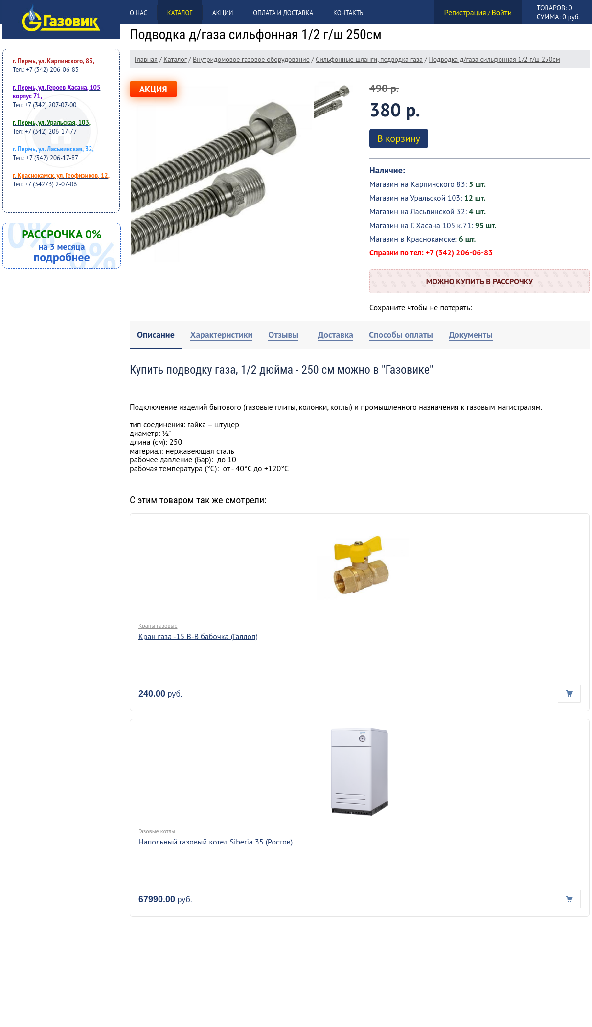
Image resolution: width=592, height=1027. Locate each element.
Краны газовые (157, 625)
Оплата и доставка (283, 13)
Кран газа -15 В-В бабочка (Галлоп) (198, 636)
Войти (501, 12)
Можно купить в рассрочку (479, 281)
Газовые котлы (156, 831)
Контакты (348, 13)
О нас (138, 13)
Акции (222, 13)
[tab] (156, 335)
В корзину (398, 138)
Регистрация (465, 12)
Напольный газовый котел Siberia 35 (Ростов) (215, 841)
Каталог (179, 13)
